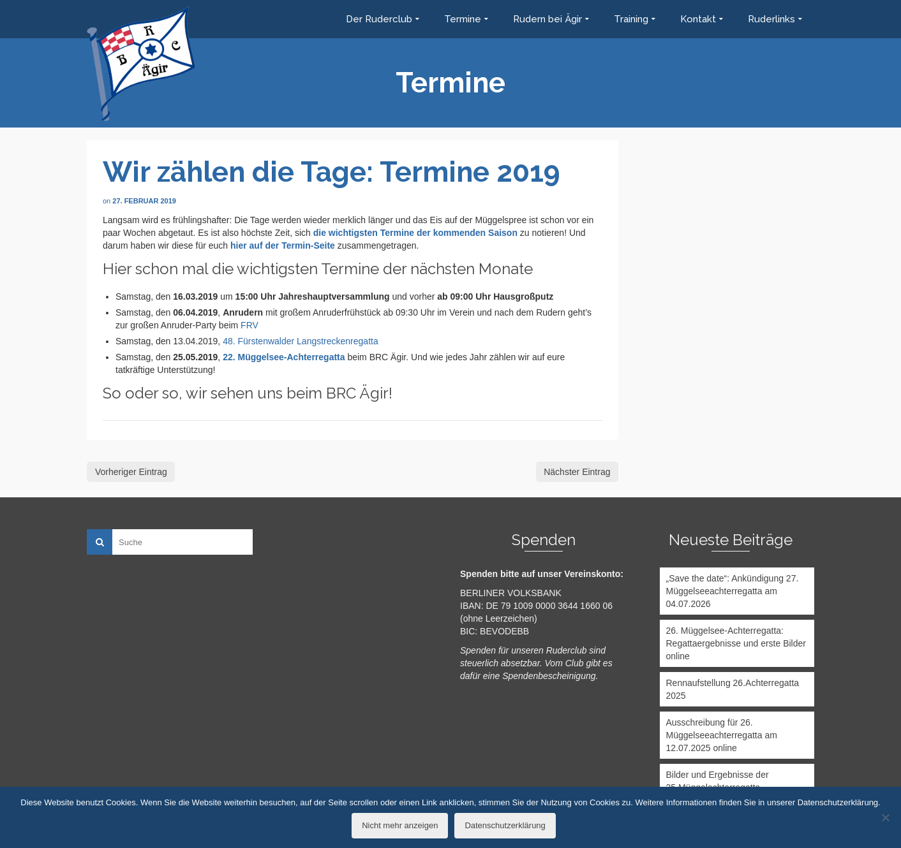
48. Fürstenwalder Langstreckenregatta (300, 341)
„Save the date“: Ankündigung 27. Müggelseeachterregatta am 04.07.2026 (732, 591)
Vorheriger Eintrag (131, 472)
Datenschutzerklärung (505, 825)
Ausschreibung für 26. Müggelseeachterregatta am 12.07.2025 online (721, 735)
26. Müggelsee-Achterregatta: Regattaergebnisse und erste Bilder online (736, 643)
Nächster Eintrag (577, 472)
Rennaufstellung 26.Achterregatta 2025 (733, 689)
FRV (249, 325)
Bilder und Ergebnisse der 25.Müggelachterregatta (717, 781)
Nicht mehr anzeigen (400, 825)
